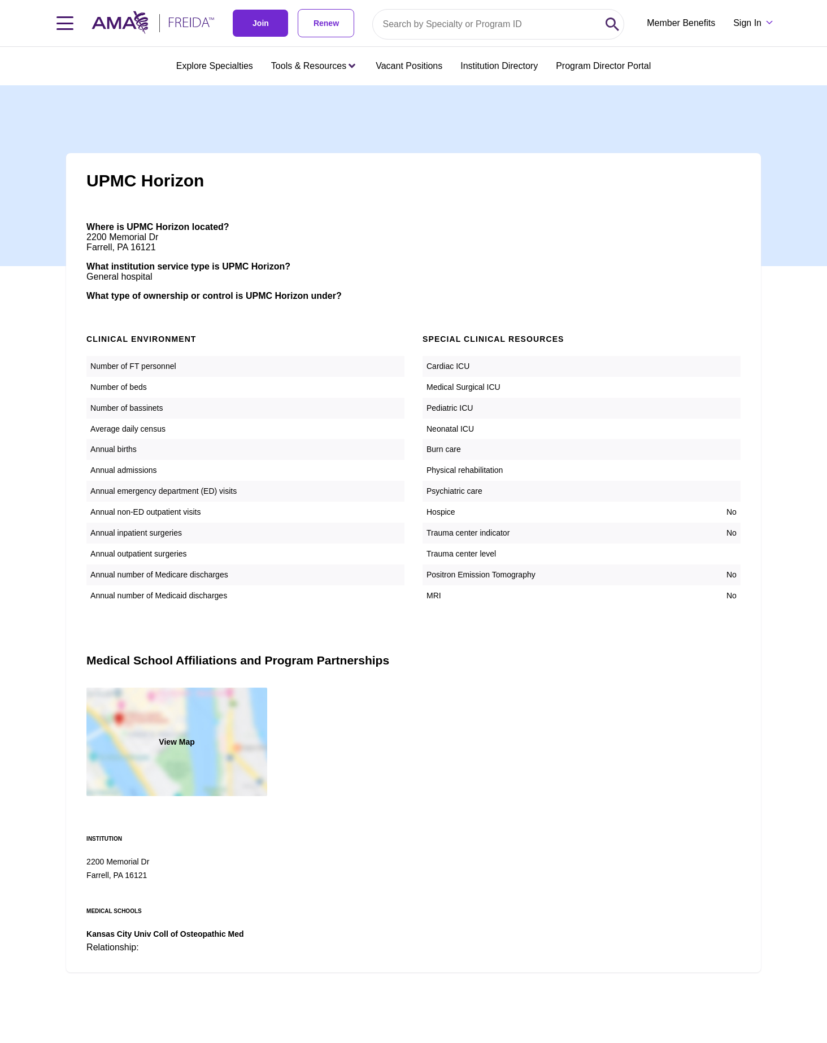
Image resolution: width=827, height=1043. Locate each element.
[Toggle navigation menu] (64, 23)
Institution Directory (499, 66)
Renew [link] (326, 23)
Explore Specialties (214, 66)
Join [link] (261, 23)
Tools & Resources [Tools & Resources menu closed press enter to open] (313, 65)
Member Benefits (681, 23)
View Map (177, 741)
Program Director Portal (603, 66)
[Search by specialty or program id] (487, 24)
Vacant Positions (409, 66)
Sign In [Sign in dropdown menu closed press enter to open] (747, 23)
